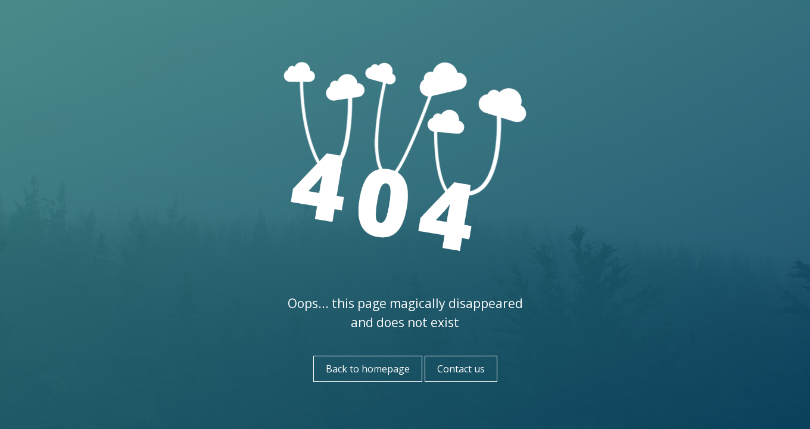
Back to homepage (368, 368)
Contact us (461, 368)
